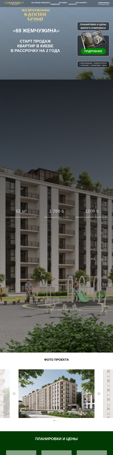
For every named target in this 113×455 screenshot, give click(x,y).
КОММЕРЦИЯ (55, 4)
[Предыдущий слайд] (14, 393)
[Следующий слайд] (99, 393)
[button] (92, 39)
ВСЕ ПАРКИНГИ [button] (81, 2)
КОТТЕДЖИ (63, 2)
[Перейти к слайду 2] (55, 420)
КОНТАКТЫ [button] (73, 4)
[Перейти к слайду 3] (57, 420)
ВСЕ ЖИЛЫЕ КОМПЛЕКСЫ (41, 2)
